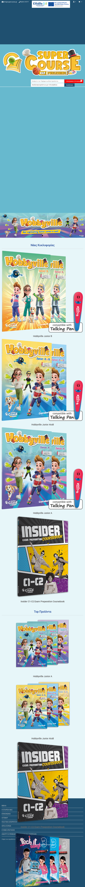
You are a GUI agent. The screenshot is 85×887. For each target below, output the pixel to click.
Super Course (51, 844)
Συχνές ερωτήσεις (8, 830)
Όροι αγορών (6, 826)
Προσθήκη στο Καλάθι (74, 81)
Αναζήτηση (69, 85)
